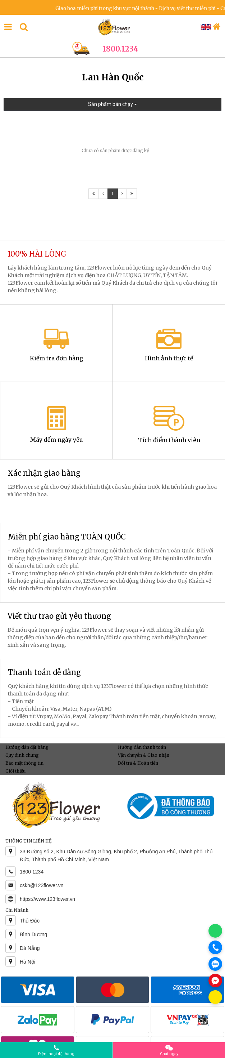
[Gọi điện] (215, 947)
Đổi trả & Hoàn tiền (138, 763)
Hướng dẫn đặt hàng (27, 747)
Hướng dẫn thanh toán (142, 747)
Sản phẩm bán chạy (112, 104)
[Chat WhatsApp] (215, 931)
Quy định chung (22, 755)
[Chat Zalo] (215, 964)
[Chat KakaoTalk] (215, 997)
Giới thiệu (15, 771)
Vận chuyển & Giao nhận (143, 755)
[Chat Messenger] (215, 980)
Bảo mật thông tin (24, 763)
